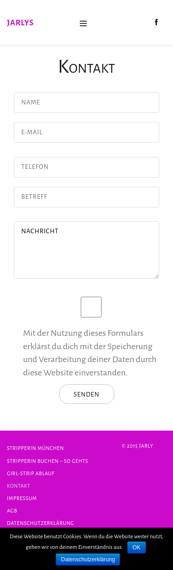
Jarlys (20, 23)
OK (136, 547)
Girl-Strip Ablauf (30, 473)
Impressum (22, 498)
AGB (12, 510)
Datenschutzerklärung (40, 523)
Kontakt (18, 486)
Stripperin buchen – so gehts (47, 461)
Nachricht (86, 250)
